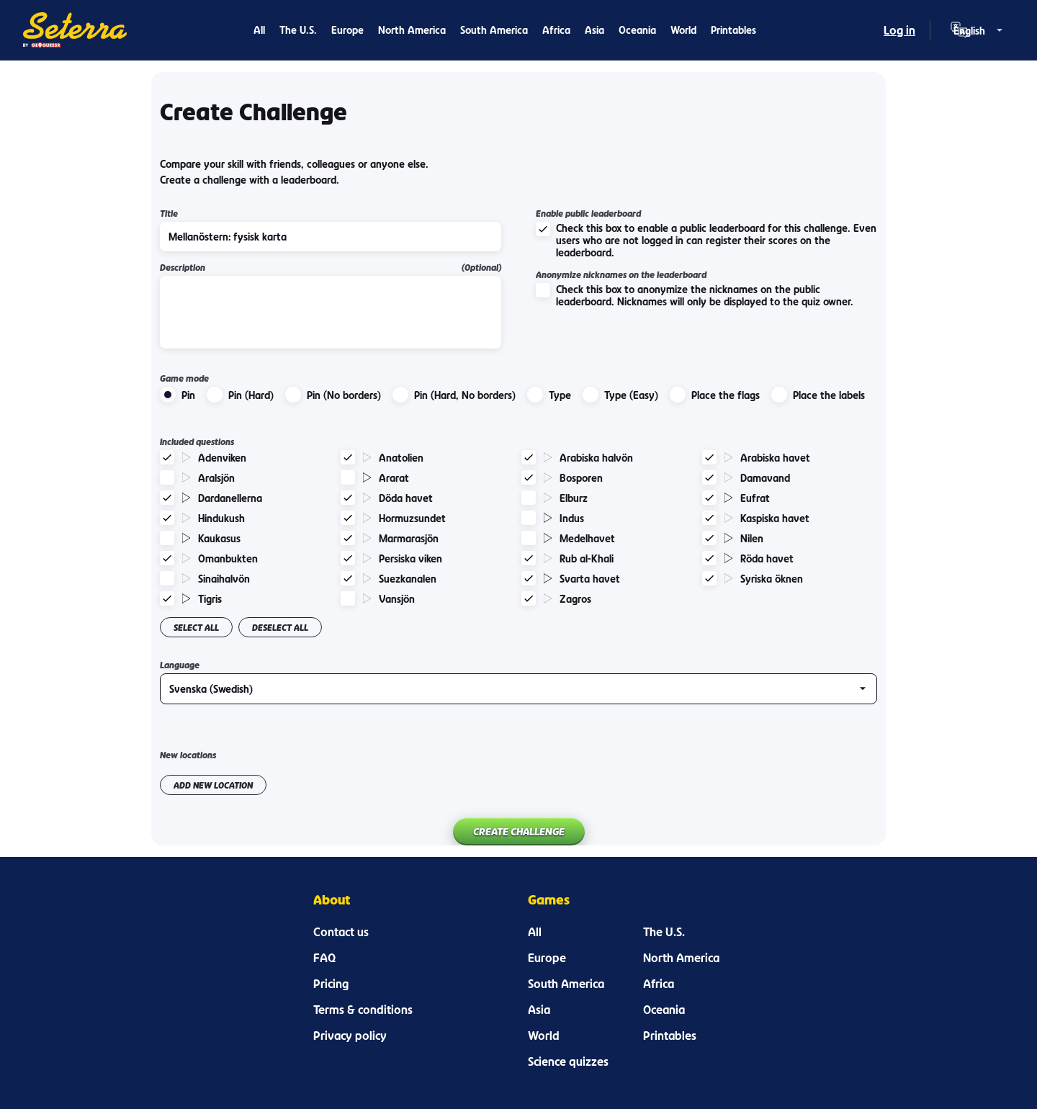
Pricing (331, 983)
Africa (556, 30)
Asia (594, 30)
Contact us (341, 932)
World (683, 30)
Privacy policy (350, 1035)
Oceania (637, 30)
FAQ (324, 958)
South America (494, 30)
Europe (347, 30)
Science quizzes (568, 1061)
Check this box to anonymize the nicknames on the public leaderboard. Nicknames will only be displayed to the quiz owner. (694, 295)
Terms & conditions (363, 1009)
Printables (733, 30)
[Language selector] (979, 30)
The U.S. (298, 30)
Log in (899, 30)
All (259, 30)
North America (412, 30)
